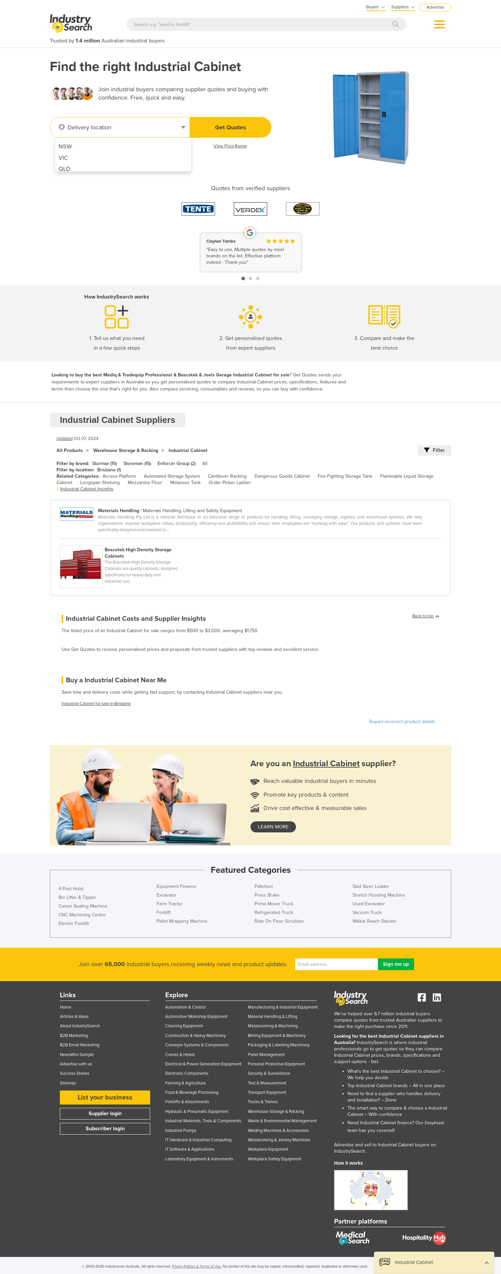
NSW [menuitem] (65, 146)
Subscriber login (105, 1128)
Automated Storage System (172, 476)
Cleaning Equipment (184, 1026)
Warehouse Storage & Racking (125, 450)
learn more (273, 827)
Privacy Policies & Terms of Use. (197, 1266)
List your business (105, 1097)
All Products (70, 450)
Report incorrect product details (402, 721)
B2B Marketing (74, 1035)
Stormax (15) (104, 463)
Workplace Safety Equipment (274, 1159)
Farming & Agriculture (185, 1083)
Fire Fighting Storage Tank (345, 476)
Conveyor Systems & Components (197, 1045)
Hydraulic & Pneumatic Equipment (196, 1111)
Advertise (435, 7)
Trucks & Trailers (263, 1102)
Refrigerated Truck (274, 912)
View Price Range (230, 146)
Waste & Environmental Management (282, 1121)
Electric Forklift (74, 923)
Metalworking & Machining (273, 1026)
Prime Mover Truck (274, 904)
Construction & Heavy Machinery (195, 1035)
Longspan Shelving (100, 482)
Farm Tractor (170, 904)
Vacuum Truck (367, 912)
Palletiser (264, 886)
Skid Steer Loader (371, 886)
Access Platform (119, 476)
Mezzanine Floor (145, 482)
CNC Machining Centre (82, 915)
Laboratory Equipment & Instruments (199, 1159)
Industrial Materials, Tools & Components (203, 1121)
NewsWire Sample (77, 1054)
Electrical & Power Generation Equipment (203, 1064)
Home (65, 1007)
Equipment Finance (176, 886)
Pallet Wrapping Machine (182, 921)
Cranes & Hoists (180, 1054)
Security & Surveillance (269, 1073)
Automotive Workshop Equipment (196, 1016)
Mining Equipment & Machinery (277, 1035)
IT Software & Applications (189, 1149)
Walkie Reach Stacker (375, 921)
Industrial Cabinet (188, 450)
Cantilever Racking (227, 476)
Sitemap (68, 1083)
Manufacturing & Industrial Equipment (283, 1007)
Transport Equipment (267, 1092)
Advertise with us (76, 1064)
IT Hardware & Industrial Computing (198, 1140)
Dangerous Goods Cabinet (282, 476)
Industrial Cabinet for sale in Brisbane (96, 703)
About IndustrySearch (80, 1026)
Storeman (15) (137, 463)
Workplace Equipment (268, 1149)
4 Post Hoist (71, 889)
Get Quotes (230, 127)
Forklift (164, 912)
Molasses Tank (185, 482)
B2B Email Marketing (79, 1045)
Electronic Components (186, 1073)
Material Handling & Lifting (272, 1016)
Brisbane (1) (109, 470)
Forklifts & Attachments (187, 1102)
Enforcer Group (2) (177, 463)
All (204, 463)
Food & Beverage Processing (191, 1092)
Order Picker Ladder (230, 482)
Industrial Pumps (180, 1130)
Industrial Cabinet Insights (86, 489)
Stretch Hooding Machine (379, 895)
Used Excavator (369, 904)
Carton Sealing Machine (83, 906)
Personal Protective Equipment (276, 1064)
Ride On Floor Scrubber (279, 921)
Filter (434, 450)
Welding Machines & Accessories (278, 1130)
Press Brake (267, 895)
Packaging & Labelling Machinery (279, 1045)
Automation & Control (185, 1007)
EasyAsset (434, 1123)
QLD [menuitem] (65, 168)
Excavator (167, 895)
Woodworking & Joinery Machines (279, 1140)
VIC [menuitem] (63, 157)
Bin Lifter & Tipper (77, 897)
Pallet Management (266, 1054)
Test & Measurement (267, 1083)
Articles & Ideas (74, 1016)
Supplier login (105, 1113)
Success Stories (74, 1073)
